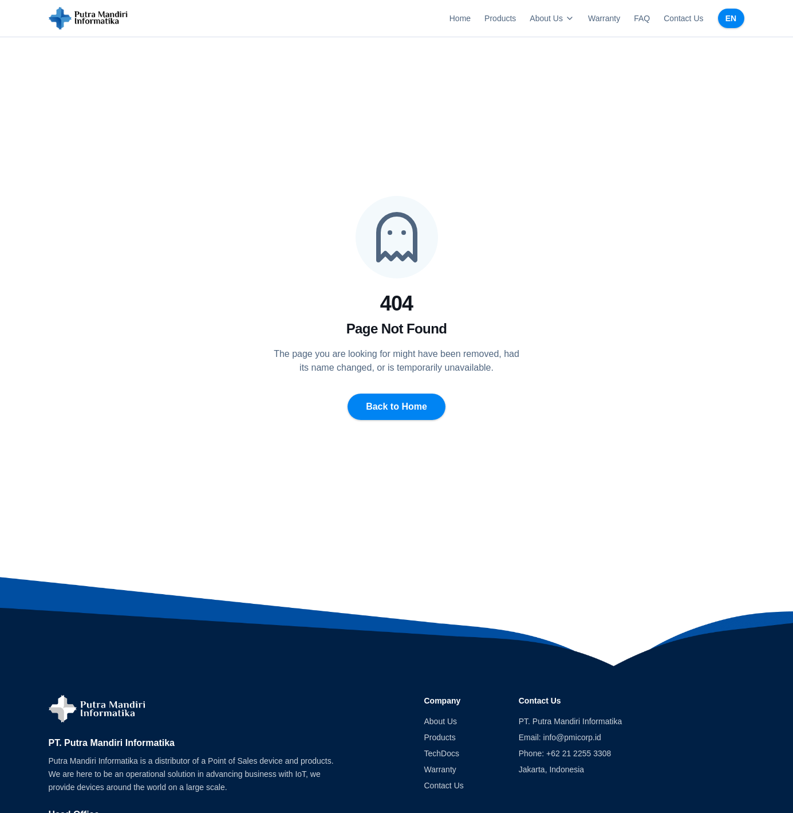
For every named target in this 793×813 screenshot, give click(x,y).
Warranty (604, 18)
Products (500, 18)
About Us (552, 18)
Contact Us (683, 18)
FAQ (642, 18)
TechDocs (441, 753)
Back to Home (396, 406)
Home (460, 18)
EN (730, 18)
